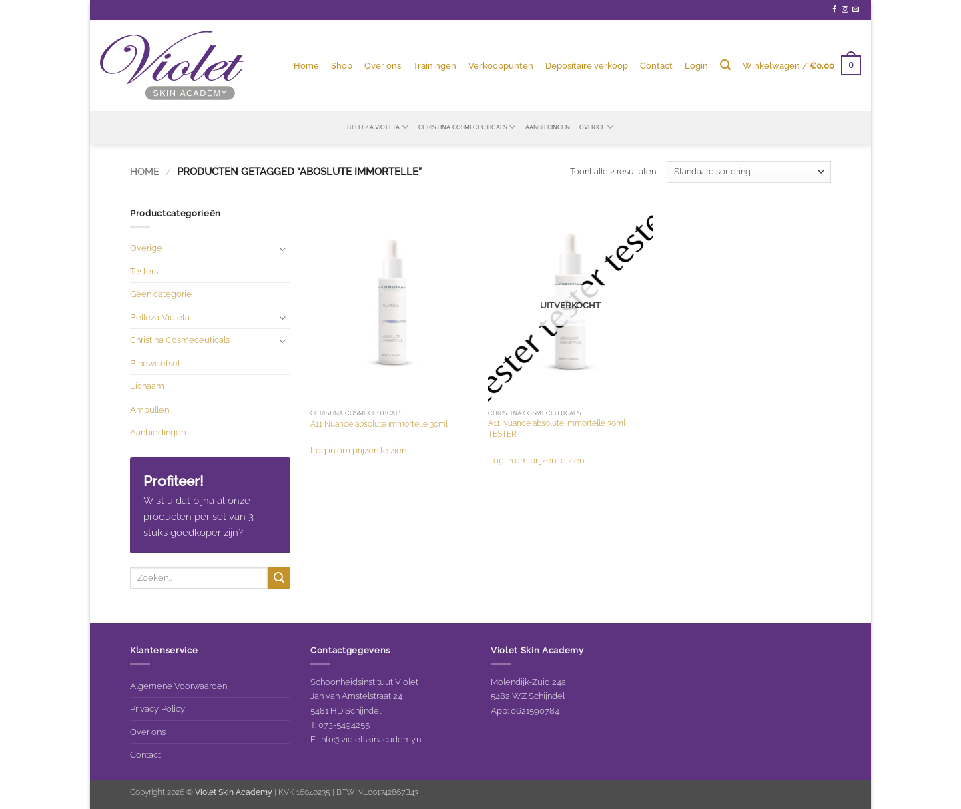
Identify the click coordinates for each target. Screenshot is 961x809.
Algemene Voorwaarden (178, 685)
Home (306, 65)
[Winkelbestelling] (749, 172)
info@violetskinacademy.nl (371, 739)
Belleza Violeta (377, 127)
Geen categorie (161, 293)
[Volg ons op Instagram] (845, 9)
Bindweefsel (155, 363)
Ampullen (149, 409)
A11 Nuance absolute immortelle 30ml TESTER (556, 429)
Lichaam (147, 385)
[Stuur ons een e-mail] (855, 9)
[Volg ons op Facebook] (834, 9)
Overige (596, 127)
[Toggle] (282, 249)
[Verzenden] (279, 578)
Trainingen (434, 65)
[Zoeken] (725, 65)
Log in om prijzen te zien (358, 450)
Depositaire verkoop (586, 65)
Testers (144, 271)
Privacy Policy (157, 708)
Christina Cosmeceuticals (467, 127)
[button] (696, 65)
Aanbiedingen (547, 127)
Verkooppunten (500, 65)
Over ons (382, 65)
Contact (656, 65)
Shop (341, 65)
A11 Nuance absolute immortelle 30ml (379, 424)
